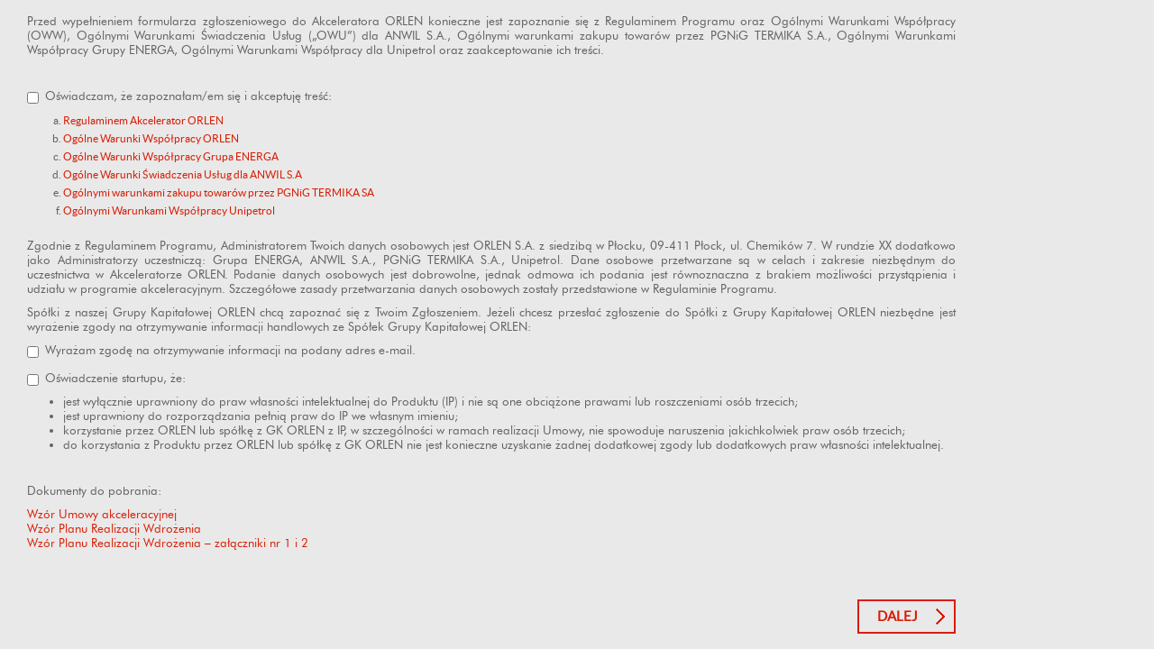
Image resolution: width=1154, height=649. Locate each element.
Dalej (897, 616)
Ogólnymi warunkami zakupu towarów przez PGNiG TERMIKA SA (218, 192)
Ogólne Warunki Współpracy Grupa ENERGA (171, 156)
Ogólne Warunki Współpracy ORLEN (151, 138)
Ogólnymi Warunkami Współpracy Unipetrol (169, 210)
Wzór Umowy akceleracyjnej (102, 514)
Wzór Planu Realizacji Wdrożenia (114, 528)
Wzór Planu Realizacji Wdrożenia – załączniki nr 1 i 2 (167, 542)
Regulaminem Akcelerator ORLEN (143, 120)
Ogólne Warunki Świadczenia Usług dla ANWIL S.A (182, 174)
